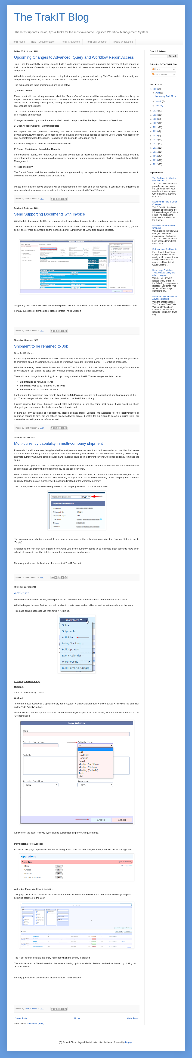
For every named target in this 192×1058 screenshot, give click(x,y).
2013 (155, 160)
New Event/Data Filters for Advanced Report (164, 297)
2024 (155, 115)
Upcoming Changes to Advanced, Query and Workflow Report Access (74, 57)
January (160, 105)
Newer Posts (21, 1018)
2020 (155, 131)
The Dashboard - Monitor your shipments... (164, 179)
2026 (155, 89)
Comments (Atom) (35, 1023)
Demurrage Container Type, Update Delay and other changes (163, 273)
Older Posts (132, 1018)
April (158, 93)
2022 (155, 123)
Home (77, 1018)
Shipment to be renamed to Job (41, 346)
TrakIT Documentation (43, 41)
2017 (155, 143)
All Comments (159, 74)
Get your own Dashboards (164, 249)
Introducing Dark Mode (165, 96)
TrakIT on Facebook (96, 41)
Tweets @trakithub (122, 41)
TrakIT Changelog (70, 41)
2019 (155, 135)
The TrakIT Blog (51, 17)
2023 (155, 119)
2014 (155, 156)
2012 (155, 164)
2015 (155, 152)
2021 (155, 127)
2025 (155, 111)
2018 (155, 139)
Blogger (128, 1042)
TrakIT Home (18, 41)
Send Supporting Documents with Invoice (49, 214)
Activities (21, 593)
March (159, 101)
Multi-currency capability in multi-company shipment (58, 443)
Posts (156, 69)
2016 (155, 148)
